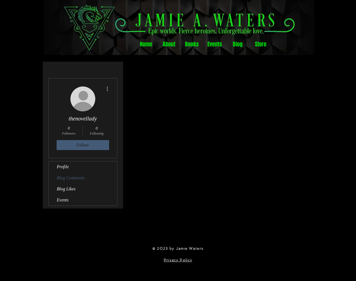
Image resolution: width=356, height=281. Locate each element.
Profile (63, 166)
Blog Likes (66, 189)
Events (63, 200)
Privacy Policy (178, 260)
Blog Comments (71, 177)
